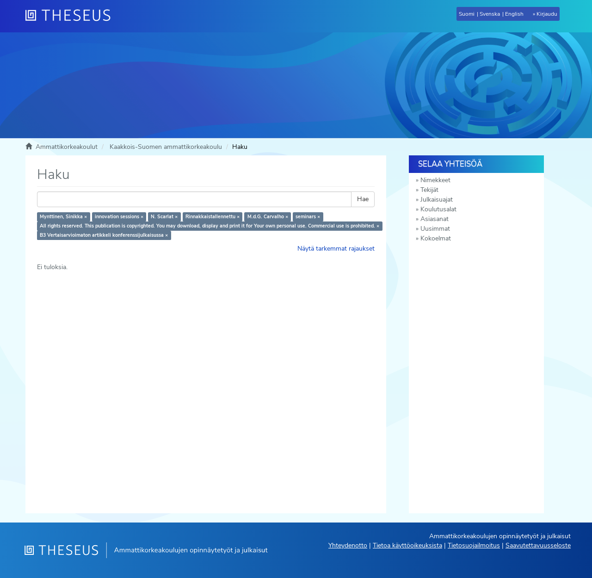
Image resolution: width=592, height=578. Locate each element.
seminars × (308, 216)
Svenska (490, 14)
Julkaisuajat (436, 199)
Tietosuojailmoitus (474, 545)
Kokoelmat (435, 238)
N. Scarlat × (164, 216)
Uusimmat (435, 228)
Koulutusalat (438, 209)
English (514, 14)
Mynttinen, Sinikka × (63, 216)
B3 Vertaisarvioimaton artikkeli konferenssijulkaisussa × (104, 235)
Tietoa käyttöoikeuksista (407, 545)
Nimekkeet (435, 180)
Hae (363, 199)
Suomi (467, 14)
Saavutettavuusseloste (538, 545)
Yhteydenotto (347, 545)
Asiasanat (434, 219)
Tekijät (429, 189)
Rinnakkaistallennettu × (212, 216)
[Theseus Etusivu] (71, 16)
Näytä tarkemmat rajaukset (336, 248)
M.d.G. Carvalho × (267, 216)
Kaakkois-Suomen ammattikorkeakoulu (166, 146)
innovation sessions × (119, 216)
